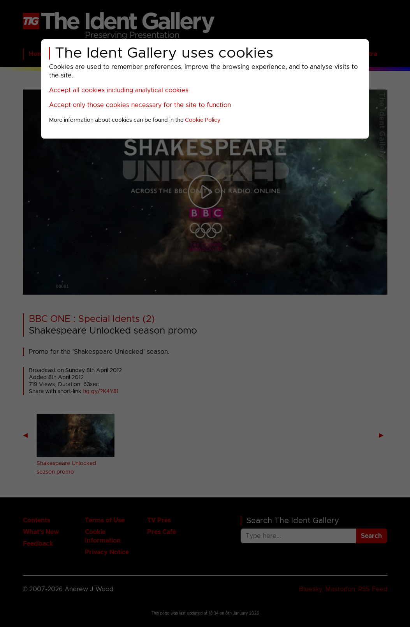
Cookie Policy (202, 120)
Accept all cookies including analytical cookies (118, 90)
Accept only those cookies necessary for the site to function (140, 105)
